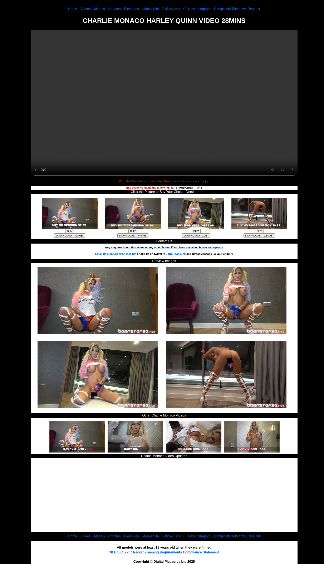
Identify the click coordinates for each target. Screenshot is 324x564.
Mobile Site (150, 9)
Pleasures (131, 9)
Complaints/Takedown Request (237, 9)
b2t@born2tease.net (123, 253)
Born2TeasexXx (176, 253)
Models (99, 9)
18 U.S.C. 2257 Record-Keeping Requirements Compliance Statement (164, 552)
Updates (114, 9)
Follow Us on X (173, 9)
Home (72, 9)
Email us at (102, 253)
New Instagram (199, 9)
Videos (85, 9)
